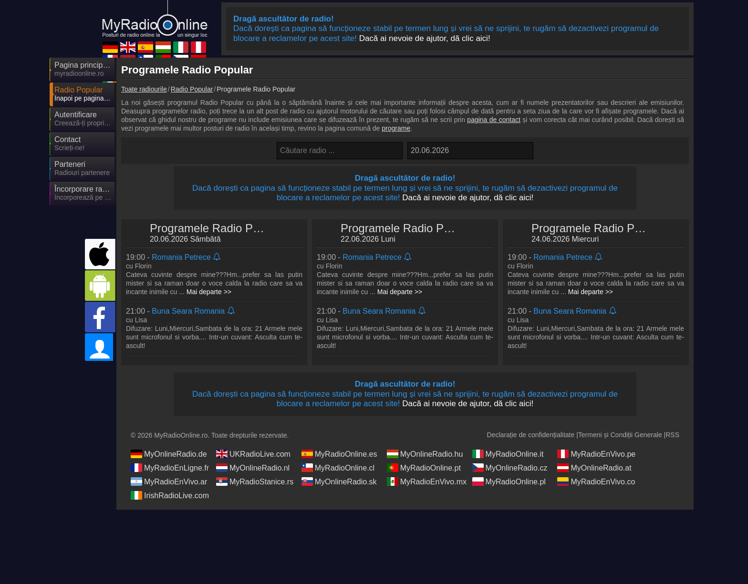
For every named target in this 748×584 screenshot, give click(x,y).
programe (396, 128)
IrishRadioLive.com (170, 495)
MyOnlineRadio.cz (510, 467)
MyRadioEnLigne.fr (170, 467)
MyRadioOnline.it (508, 454)
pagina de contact (493, 119)
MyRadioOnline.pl (509, 481)
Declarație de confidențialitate (531, 435)
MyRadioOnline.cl (337, 467)
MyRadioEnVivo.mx (427, 481)
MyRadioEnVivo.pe (596, 454)
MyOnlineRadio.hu (425, 454)
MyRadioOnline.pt (424, 467)
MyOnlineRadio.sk (339, 481)
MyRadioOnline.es (339, 454)
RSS (672, 435)
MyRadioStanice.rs (254, 481)
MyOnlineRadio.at (594, 467)
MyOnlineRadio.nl (253, 467)
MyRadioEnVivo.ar (169, 481)
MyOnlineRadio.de (169, 454)
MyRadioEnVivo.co (596, 481)
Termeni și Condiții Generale (620, 435)
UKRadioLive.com (253, 454)
